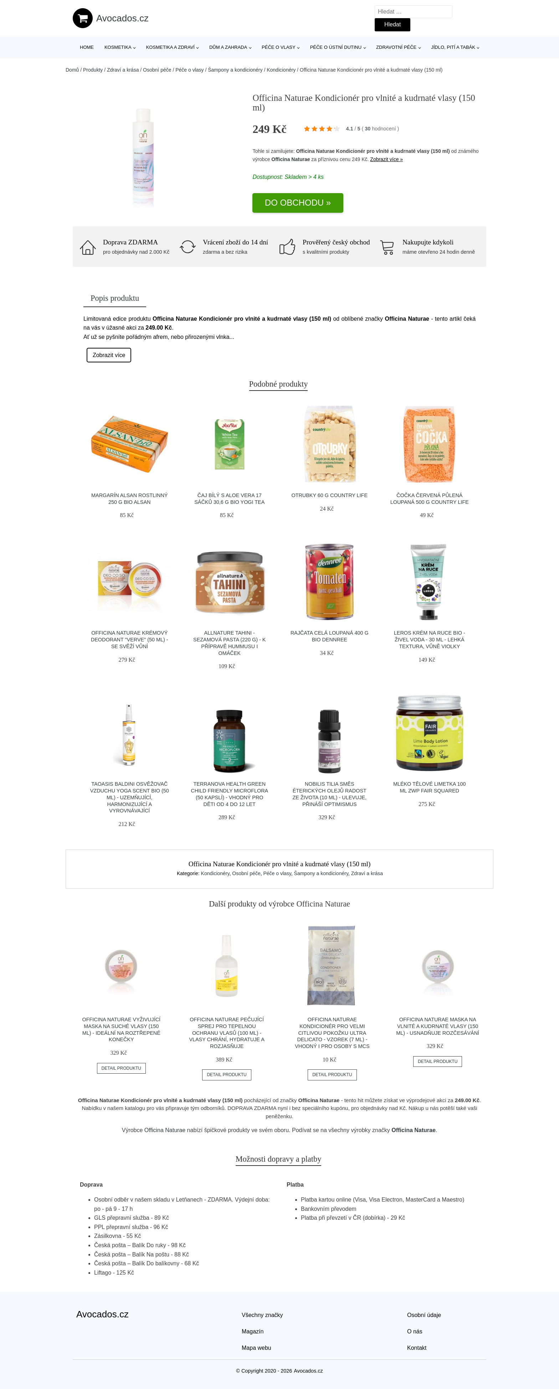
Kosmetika (118, 47)
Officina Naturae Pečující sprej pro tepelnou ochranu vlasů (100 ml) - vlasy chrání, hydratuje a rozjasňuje (226, 1033)
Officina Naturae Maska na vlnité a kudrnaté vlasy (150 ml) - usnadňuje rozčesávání (437, 1026)
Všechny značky (262, 1315)
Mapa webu (256, 1348)
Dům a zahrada (228, 47)
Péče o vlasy (279, 47)
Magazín (252, 1331)
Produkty (93, 70)
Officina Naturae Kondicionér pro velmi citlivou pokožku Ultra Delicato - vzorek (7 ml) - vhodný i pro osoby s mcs (332, 1033)
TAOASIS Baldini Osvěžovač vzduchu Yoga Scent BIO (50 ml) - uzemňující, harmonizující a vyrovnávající (129, 797)
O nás (414, 1331)
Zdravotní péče (396, 47)
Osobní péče (157, 70)
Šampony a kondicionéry (235, 70)
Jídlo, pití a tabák (453, 47)
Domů (72, 70)
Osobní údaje (424, 1315)
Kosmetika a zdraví (170, 47)
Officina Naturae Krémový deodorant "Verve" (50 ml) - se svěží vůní (129, 639)
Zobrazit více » (386, 159)
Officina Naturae (290, 159)
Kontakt (416, 1348)
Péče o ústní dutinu (335, 47)
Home (87, 47)
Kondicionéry (281, 70)
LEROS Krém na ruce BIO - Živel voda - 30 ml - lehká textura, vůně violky (429, 639)
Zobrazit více (109, 355)
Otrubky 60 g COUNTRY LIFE (329, 495)
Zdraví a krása (123, 70)
